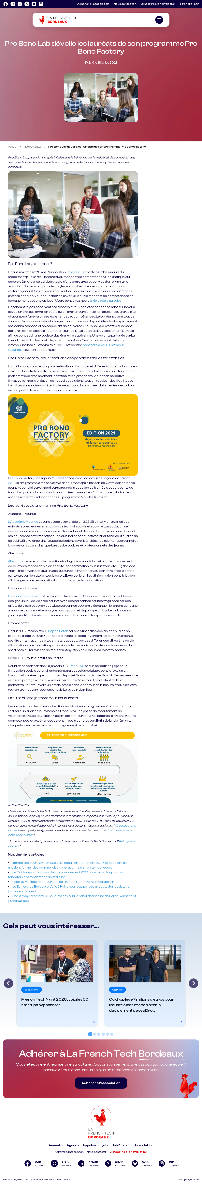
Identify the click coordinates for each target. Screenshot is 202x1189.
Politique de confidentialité (39, 1179)
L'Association (142, 1145)
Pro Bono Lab (76, 272)
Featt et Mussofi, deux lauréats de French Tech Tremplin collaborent (63, 882)
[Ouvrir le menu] (159, 20)
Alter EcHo (16, 561)
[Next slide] (193, 983)
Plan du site (63, 1179)
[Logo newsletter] (41, 4)
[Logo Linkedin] (19, 4)
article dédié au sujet (105, 300)
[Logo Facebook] (5, 4)
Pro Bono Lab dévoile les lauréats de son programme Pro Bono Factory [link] (97, 146)
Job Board (120, 1145)
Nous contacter (125, 4)
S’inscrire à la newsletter (158, 4)
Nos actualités (33, 146)
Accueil (12, 146)
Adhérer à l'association (69, 1152)
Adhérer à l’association (93, 4)
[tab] (90, 1034)
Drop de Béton (57, 631)
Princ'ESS (77, 666)
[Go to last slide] (8, 983)
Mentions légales (12, 1179)
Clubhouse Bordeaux (24, 596)
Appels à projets (95, 1145)
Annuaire (56, 1145)
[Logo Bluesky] (34, 4)
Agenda (73, 1145)
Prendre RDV (189, 4)
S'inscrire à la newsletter (129, 1152)
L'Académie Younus (23, 521)
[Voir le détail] (57, 983)
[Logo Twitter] (26, 4)
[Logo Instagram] (12, 4)
